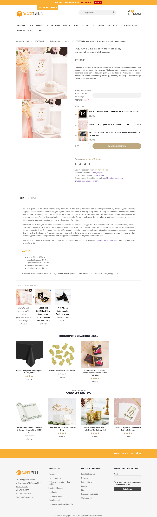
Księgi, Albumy (86, 483)
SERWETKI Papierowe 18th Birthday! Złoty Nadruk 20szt (128, 429)
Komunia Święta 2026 (89, 495)
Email (116, 475)
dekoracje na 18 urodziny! (106, 240)
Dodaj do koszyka (117, 146)
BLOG (41, 30)
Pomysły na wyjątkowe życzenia (60, 505)
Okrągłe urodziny (128, 25)
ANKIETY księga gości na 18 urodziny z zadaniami (109, 125)
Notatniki (84, 479)
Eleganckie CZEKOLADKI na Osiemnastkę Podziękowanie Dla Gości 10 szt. (43, 314)
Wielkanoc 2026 (87, 499)
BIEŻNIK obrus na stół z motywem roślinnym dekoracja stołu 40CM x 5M (29, 430)
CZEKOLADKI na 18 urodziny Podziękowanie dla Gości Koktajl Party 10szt (94, 373)
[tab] (22, 198)
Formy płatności (54, 479)
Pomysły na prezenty (56, 497)
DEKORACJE (112, 25)
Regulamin (52, 493)
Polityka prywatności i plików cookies (59, 484)
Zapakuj (21, 30)
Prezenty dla (42, 25)
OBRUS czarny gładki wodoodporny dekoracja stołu (29, 372)
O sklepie (51, 475)
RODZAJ (85, 25)
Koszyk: (134, 12)
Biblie (83, 491)
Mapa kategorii (54, 501)
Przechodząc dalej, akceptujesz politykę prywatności (127, 485)
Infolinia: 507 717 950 (47, 7)
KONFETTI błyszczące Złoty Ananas (62, 372)
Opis (22, 198)
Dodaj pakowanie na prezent (87, 181)
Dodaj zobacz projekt (115, 178)
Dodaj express (97, 173)
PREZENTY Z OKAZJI (25, 25)
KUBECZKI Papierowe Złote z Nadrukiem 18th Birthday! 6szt (95, 429)
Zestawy (84, 487)
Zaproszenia (98, 25)
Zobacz (98, 2)
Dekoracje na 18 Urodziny (60, 41)
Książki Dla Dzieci (88, 475)
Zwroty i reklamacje (55, 489)
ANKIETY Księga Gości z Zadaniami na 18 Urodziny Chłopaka (114, 111)
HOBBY (76, 25)
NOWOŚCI (32, 30)
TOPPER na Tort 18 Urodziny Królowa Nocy (62, 429)
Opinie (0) (32, 198)
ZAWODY (67, 25)
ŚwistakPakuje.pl (22, 41)
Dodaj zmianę (99, 175)
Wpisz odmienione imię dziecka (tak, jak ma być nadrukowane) (83, 95)
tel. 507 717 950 (22, 488)
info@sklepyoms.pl (28, 498)
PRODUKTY (55, 25)
